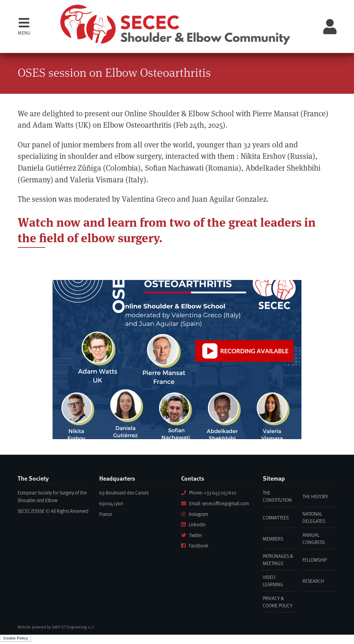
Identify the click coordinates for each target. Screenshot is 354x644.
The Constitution (277, 496)
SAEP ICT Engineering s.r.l (73, 627)
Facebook (194, 545)
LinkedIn (193, 524)
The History (315, 496)
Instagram (194, 514)
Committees (276, 517)
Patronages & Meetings (278, 559)
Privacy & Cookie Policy (277, 602)
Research (313, 580)
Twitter (191, 535)
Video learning (273, 580)
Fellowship (314, 559)
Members (273, 538)
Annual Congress (313, 538)
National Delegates (313, 517)
